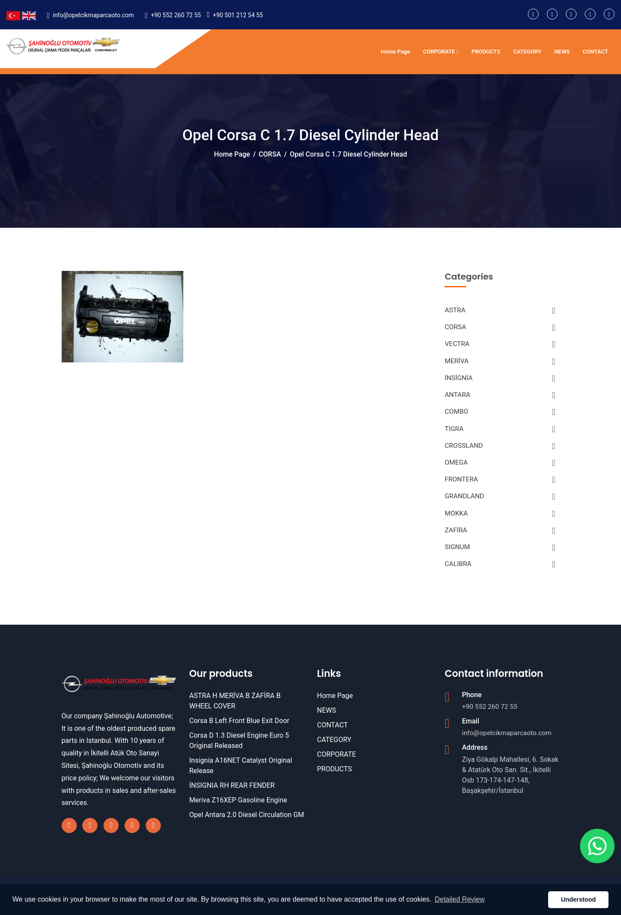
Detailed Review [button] (460, 899)
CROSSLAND (500, 448)
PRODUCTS (485, 51)
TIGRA (500, 431)
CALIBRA (500, 569)
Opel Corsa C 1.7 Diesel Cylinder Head (348, 154)
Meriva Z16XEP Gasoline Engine (238, 806)
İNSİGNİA (500, 379)
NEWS (562, 51)
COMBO (500, 414)
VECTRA (500, 345)
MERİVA (500, 362)
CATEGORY (527, 51)
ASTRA (500, 310)
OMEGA (500, 466)
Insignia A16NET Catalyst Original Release (240, 771)
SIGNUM (500, 552)
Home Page (395, 51)
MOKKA (500, 517)
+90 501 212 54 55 (238, 15)
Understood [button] (578, 899)
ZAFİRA (500, 535)
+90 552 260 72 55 (176, 15)
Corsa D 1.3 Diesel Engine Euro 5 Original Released (239, 746)
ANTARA (500, 397)
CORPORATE (440, 51)
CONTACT (595, 51)
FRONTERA (500, 483)
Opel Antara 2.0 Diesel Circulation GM (246, 820)
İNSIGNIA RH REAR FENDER (232, 791)
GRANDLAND (500, 500)
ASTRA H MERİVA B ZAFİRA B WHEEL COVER (235, 706)
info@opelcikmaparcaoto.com (93, 15)
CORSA (270, 154)
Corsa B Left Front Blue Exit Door (239, 726)
